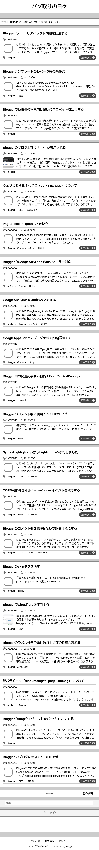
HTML (21, 438)
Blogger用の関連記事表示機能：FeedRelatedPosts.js (41, 376)
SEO (21, 210)
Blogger (11, 57)
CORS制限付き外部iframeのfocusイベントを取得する (41, 490)
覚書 (21, 95)
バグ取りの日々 (49, 6)
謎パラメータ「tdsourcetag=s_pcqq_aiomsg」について (43, 681)
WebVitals (32, 210)
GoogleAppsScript (26, 248)
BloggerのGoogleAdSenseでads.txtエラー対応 (37, 262)
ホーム (49, 793)
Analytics (11, 324)
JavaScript (33, 324)
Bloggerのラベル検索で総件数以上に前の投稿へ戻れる (42, 642)
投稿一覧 (36, 841)
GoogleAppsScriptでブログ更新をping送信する (37, 338)
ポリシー (63, 841)
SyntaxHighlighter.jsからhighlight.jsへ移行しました (40, 452)
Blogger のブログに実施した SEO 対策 (30, 757)
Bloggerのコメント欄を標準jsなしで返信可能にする (40, 528)
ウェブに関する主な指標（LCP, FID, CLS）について (40, 185)
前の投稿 (88, 793)
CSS (21, 476)
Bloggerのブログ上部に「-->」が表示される (34, 147)
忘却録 (31, 781)
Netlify (32, 286)
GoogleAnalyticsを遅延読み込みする (29, 300)
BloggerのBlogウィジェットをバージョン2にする (38, 719)
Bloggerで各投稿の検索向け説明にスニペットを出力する (43, 109)
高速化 (41, 248)
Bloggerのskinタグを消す (21, 566)
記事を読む (88, 57)
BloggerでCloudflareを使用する (26, 604)
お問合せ (49, 841)
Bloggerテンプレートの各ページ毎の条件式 (34, 71)
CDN (21, 629)
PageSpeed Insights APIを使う (25, 224)
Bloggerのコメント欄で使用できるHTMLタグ (35, 414)
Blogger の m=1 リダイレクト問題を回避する (35, 33)
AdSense (11, 286)
